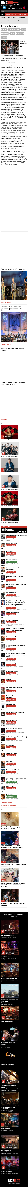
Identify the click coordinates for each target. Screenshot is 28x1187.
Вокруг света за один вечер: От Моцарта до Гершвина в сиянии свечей (15, 655)
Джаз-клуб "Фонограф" (7, 1064)
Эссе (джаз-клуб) (10, 573)
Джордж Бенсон (5, 112)
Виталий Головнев (11, 720)
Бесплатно (12, 22)
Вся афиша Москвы (6, 802)
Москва (15, 2)
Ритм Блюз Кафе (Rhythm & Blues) (15, 732)
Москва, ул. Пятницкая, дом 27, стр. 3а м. (10, 959)
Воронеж (19, 20)
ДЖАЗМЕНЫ (22, 14)
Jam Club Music (10, 547)
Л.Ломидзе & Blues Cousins (14, 728)
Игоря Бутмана (21, 161)
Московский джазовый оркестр (14, 67)
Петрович (8, 693)
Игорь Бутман (11, 65)
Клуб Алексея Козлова (9, 433)
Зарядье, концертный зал (9, 466)
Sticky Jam (9, 794)
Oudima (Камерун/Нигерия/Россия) (16, 737)
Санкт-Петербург (12, 17)
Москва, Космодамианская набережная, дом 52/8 (8, 1003)
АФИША (2, 14)
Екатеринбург (22, 17)
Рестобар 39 (9, 716)
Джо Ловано (20, 116)
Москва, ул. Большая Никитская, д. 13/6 (7, 1111)
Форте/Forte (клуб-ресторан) (9, 978)
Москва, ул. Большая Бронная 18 (9, 980)
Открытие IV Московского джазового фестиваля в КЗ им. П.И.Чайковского (12, 309)
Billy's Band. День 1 (12, 671)
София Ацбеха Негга (12, 620)
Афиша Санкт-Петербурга (8, 805)
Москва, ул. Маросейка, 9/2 (8, 937)
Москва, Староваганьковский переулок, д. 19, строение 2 (9, 1089)
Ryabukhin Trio (10, 704)
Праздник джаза (11, 592)
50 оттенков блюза (11, 753)
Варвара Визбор (11, 663)
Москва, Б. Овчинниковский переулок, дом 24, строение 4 (9, 1152)
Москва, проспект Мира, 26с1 (9, 1173)
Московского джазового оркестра (18, 136)
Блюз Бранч (10, 551)
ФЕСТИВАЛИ (9, 14)
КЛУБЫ (16, 14)
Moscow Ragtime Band (12, 612)
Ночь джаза (9, 761)
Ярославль (4, 22)
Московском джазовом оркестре (15, 70)
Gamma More (9, 701)
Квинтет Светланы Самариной (15, 712)
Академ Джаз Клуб (11, 748)
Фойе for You (10, 786)
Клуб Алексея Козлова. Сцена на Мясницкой (14, 624)
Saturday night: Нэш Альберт (14, 770)
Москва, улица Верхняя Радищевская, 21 (7, 1046)
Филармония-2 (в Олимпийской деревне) (12, 55)
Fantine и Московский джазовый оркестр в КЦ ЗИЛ (13, 383)
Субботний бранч (11, 543)
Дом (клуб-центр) (6, 1150)
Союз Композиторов (7, 1021)
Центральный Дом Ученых (13, 596)
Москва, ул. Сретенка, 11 (8, 1130)
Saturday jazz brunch (12, 559)
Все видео (4, 378)
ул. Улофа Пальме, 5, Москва (9, 1066)
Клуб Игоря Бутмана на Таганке (10, 449)
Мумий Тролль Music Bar (12, 674)
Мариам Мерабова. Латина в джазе (16, 535)
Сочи (13, 20)
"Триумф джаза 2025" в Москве (13, 269)
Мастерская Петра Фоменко (13, 790)
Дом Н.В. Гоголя (10, 660)
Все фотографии (6, 302)
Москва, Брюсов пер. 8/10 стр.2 (10, 1023)
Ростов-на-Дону (5, 20)
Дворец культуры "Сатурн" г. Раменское (16, 609)
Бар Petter (9, 581)
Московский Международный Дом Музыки (15, 539)
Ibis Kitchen (9, 634)
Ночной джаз (10, 745)
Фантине (8, 679)
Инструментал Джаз (12, 637)
